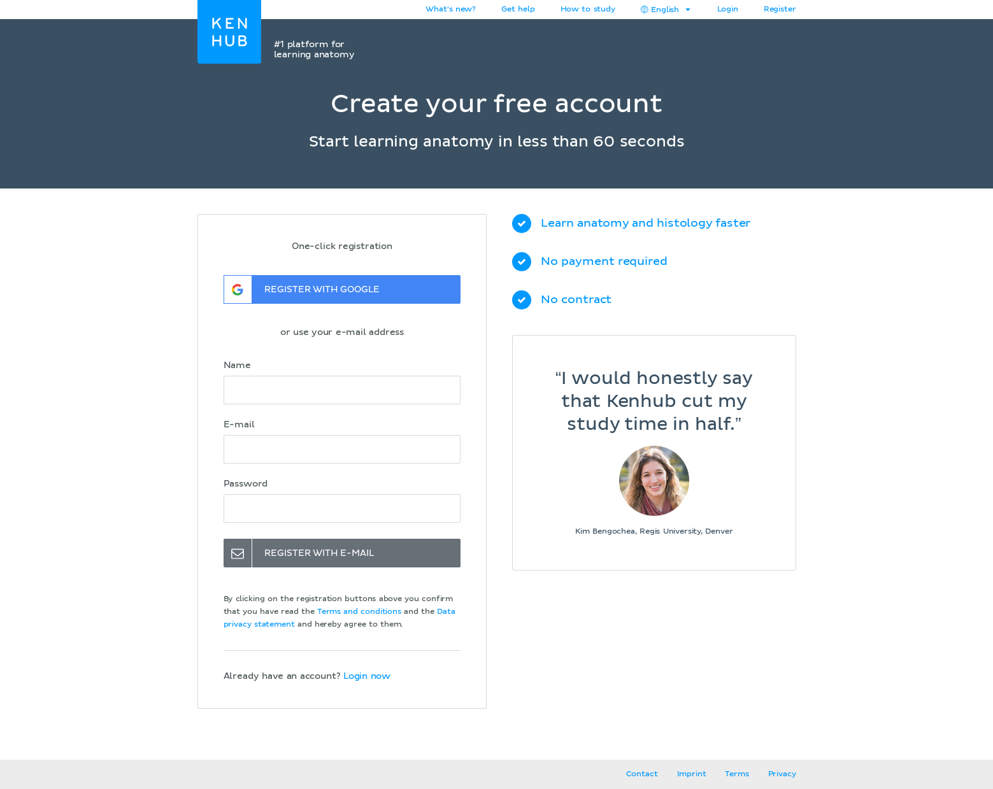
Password (246, 484)
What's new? (450, 9)
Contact (642, 774)
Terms (736, 774)
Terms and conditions (359, 612)
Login (727, 9)
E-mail (239, 424)
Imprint (691, 774)
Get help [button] (517, 9)
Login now (366, 676)
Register (780, 9)
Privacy (782, 774)
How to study (588, 9)
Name (237, 365)
